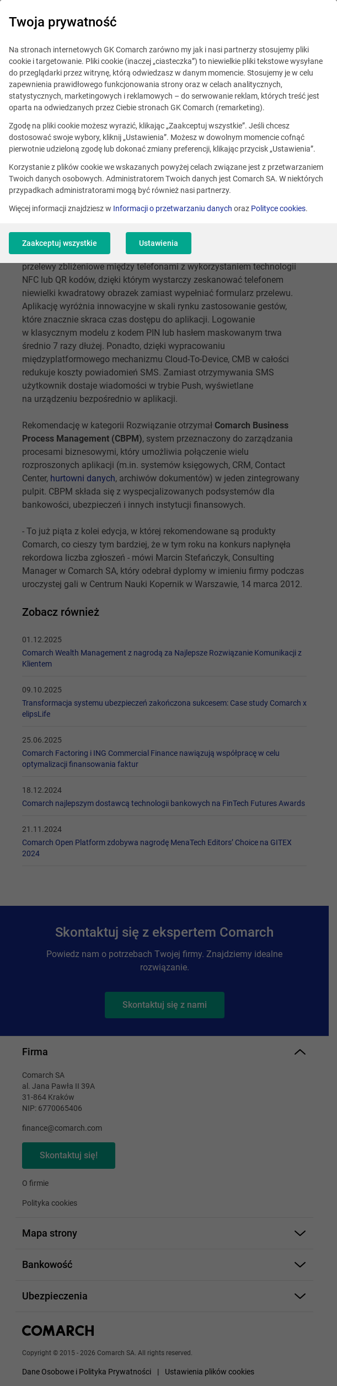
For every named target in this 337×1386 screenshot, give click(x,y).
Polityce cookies (278, 208)
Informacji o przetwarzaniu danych (172, 208)
